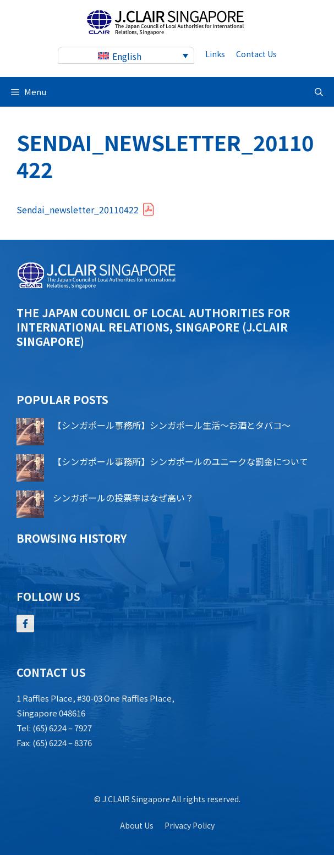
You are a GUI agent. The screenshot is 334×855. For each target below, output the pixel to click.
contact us (256, 53)
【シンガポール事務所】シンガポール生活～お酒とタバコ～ (172, 425)
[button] (319, 92)
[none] (126, 55)
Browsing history (72, 538)
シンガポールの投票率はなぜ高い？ (123, 497)
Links (215, 53)
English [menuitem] (126, 56)
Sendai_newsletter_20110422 (78, 209)
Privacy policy (190, 825)
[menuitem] (126, 55)
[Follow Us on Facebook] (25, 623)
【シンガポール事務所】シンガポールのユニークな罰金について (180, 461)
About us (137, 825)
